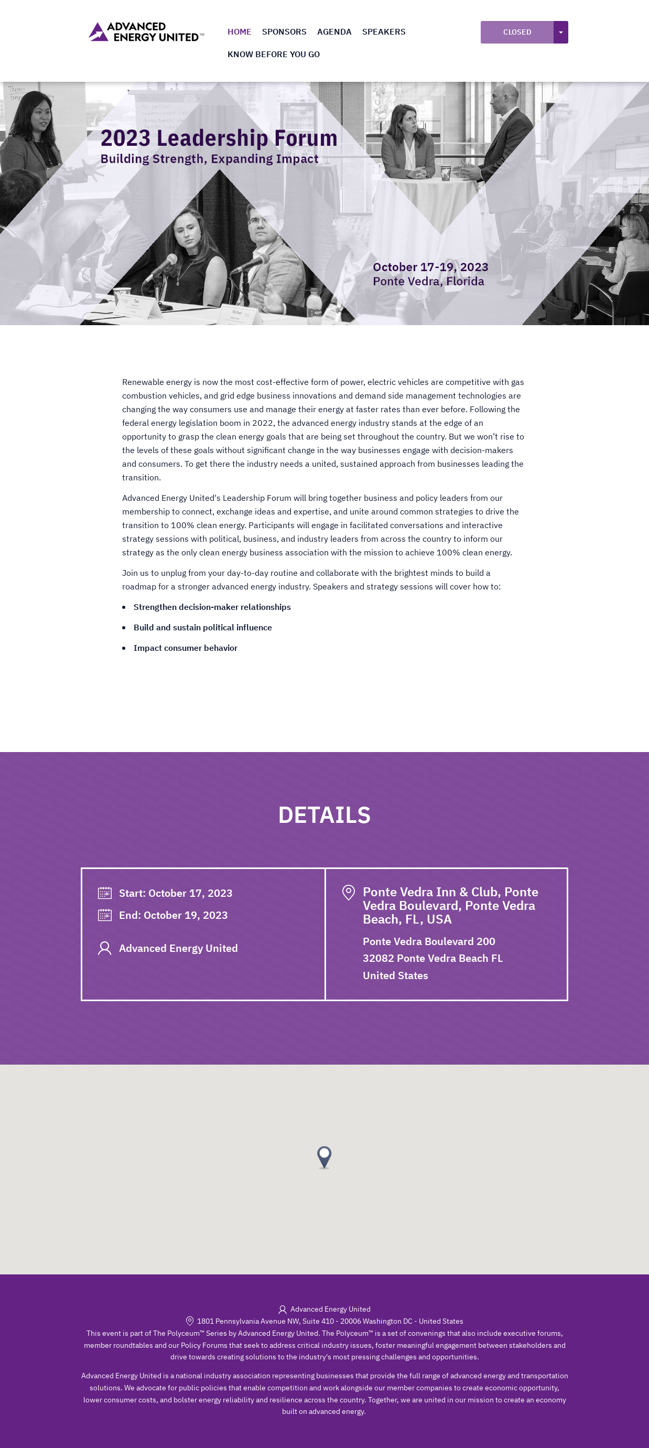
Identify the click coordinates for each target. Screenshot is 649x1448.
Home (240, 31)
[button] (324, 1158)
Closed (517, 32)
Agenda (334, 31)
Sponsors (284, 31)
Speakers (384, 31)
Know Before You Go (274, 54)
